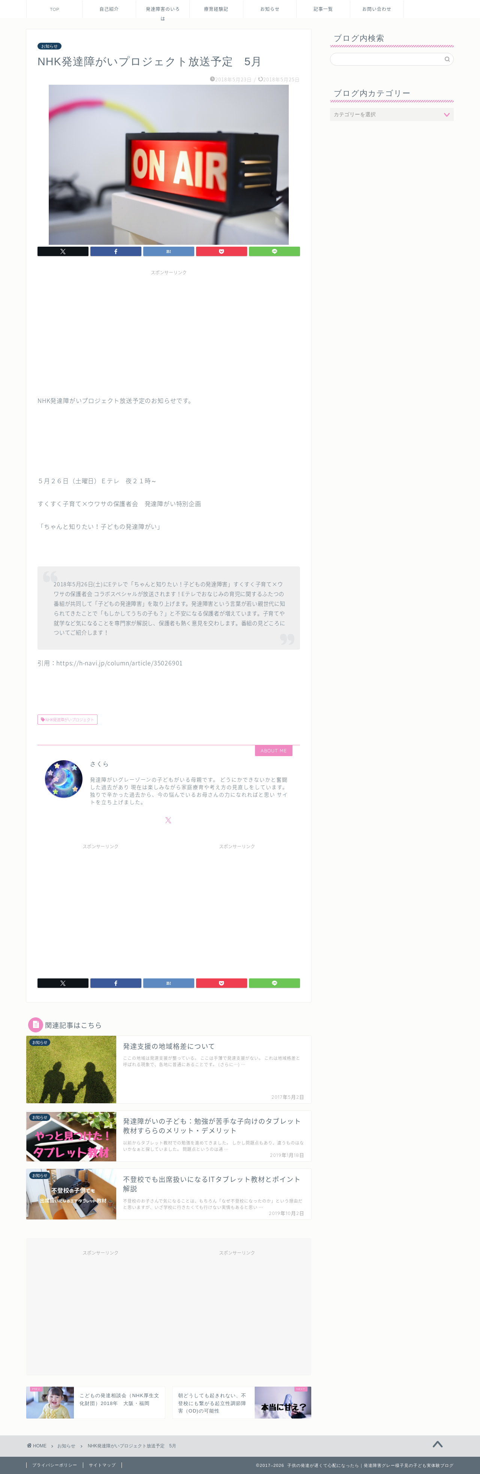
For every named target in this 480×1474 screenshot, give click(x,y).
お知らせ (270, 9)
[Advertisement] (169, 331)
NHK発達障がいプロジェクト (69, 719)
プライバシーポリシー (54, 1465)
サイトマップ (102, 1465)
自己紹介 (109, 9)
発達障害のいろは (163, 12)
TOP (54, 9)
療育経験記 (216, 9)
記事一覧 (323, 9)
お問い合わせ (377, 9)
